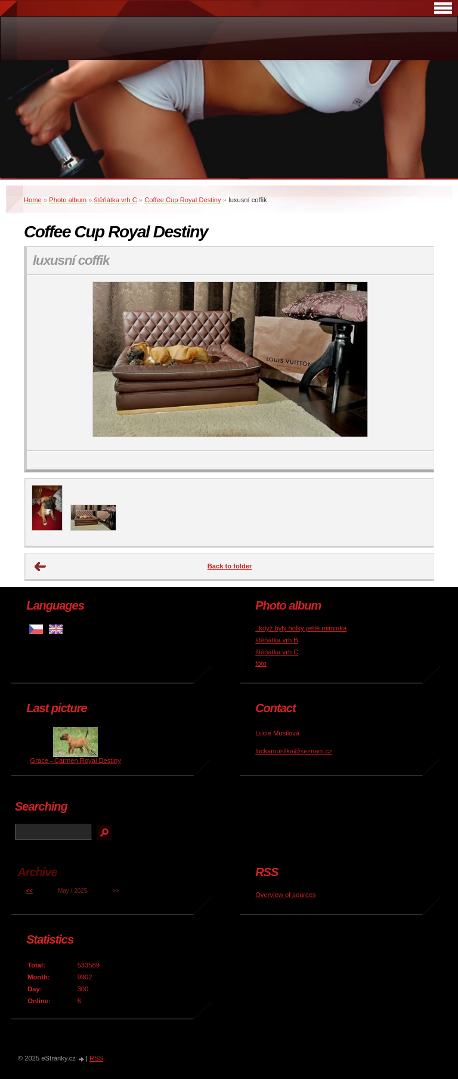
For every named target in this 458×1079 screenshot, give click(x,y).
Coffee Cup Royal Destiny (182, 199)
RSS (96, 1058)
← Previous (40, 567)
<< (29, 891)
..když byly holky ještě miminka (300, 628)
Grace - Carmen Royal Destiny (75, 760)
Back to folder (230, 566)
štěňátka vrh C (115, 199)
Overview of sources (285, 894)
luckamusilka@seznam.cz (293, 751)
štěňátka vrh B (276, 640)
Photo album (67, 199)
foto (261, 663)
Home (33, 199)
